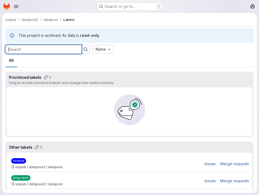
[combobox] (103, 49)
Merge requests (234, 163)
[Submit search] (85, 49)
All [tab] (11, 60)
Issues (210, 163)
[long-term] (20, 178)
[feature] (18, 161)
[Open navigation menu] (16, 6)
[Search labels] (43, 49)
